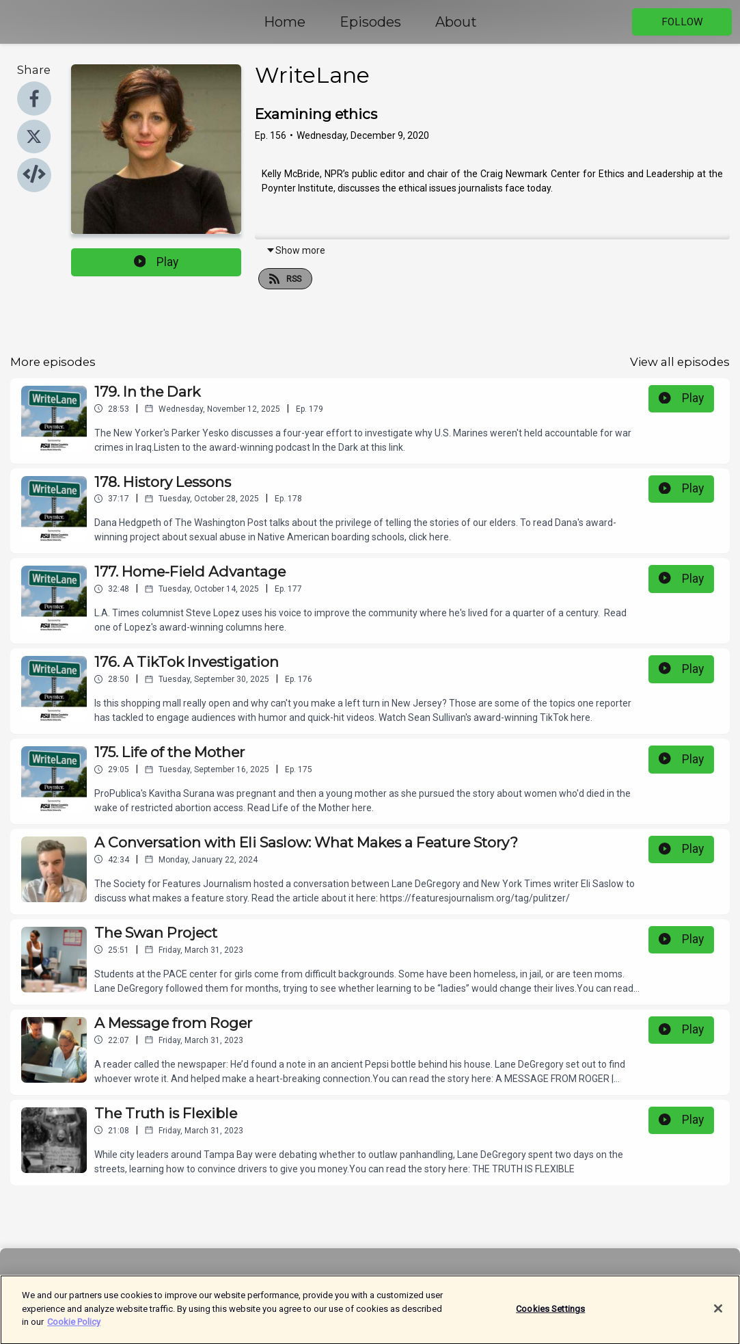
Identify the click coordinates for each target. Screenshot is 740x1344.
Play (156, 262)
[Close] (718, 1314)
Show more (295, 250)
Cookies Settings (550, 1314)
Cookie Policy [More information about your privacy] (73, 1328)
